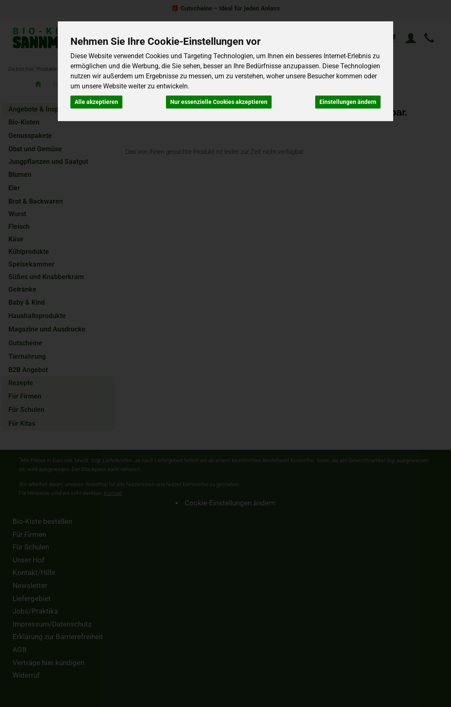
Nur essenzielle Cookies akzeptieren (218, 101)
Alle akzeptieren (96, 101)
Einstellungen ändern (347, 101)
